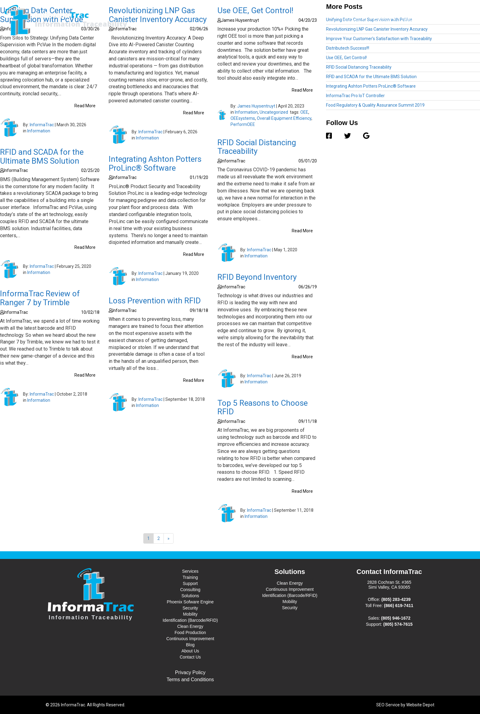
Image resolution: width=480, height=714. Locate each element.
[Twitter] (347, 136)
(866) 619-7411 (398, 605)
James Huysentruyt (256, 106)
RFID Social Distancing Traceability (256, 147)
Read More (85, 105)
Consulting (190, 589)
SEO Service (388, 704)
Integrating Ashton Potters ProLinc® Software (155, 163)
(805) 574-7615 (398, 624)
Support (190, 583)
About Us (432, 20)
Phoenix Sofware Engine (190, 601)
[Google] (363, 136)
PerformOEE (243, 124)
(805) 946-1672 (396, 618)
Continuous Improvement (190, 638)
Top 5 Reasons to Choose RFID (262, 407)
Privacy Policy (190, 672)
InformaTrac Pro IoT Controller (355, 95)
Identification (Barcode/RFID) (190, 620)
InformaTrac (42, 124)
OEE (304, 112)
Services (353, 20)
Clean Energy (190, 626)
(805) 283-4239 (396, 599)
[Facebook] (332, 136)
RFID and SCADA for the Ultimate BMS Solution (42, 156)
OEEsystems (243, 118)
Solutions (384, 20)
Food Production (190, 632)
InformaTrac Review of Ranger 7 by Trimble (40, 298)
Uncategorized (274, 112)
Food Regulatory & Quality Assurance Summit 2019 (375, 105)
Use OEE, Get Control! (346, 57)
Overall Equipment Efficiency (284, 118)
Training (190, 577)
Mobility (190, 614)
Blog (409, 20)
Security (190, 608)
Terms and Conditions (190, 679)
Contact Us (460, 20)
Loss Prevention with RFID (155, 300)
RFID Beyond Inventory (257, 277)
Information (38, 130)
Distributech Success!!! (347, 48)
